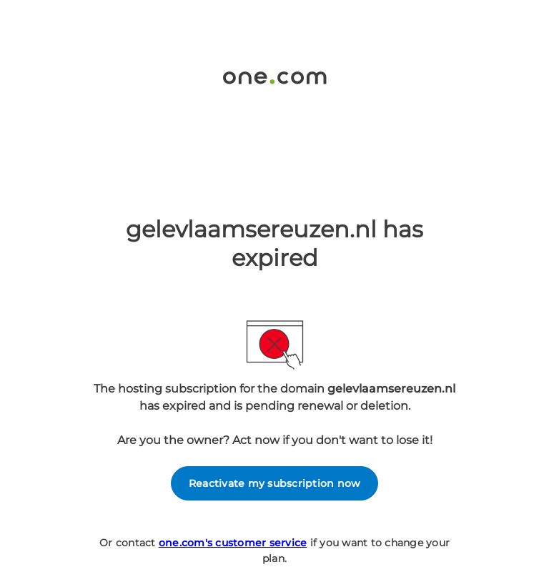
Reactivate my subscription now (275, 483)
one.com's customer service (233, 542)
